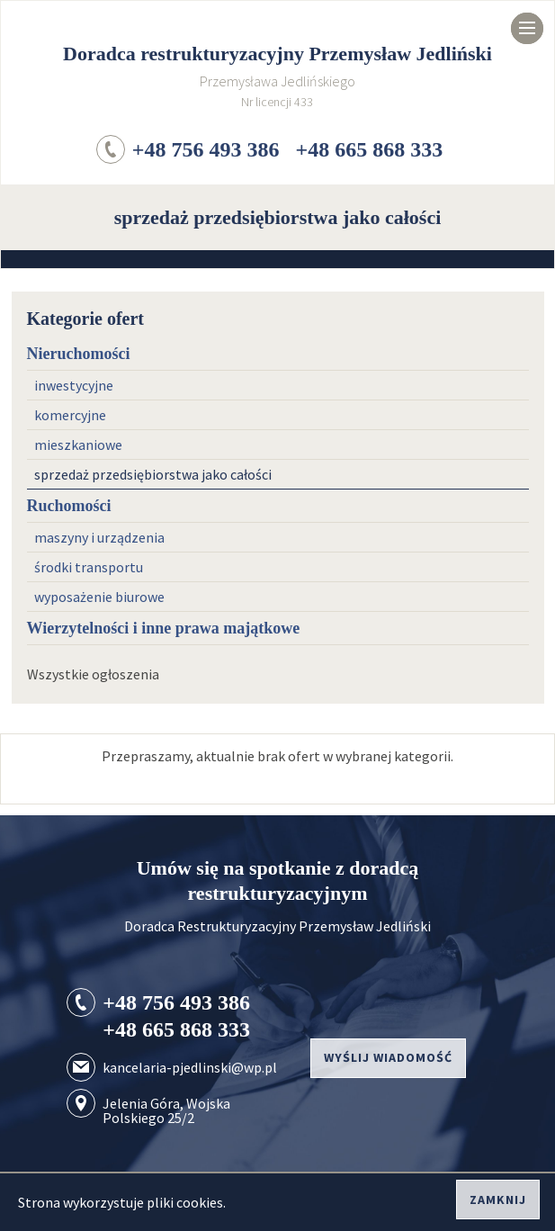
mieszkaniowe (78, 445)
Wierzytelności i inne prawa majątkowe (163, 628)
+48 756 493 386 (206, 149)
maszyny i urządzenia (99, 537)
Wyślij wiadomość (388, 1057)
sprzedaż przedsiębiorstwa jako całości (153, 474)
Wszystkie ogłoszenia (93, 674)
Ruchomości (69, 506)
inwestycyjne (73, 385)
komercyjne (70, 415)
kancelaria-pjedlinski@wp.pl (190, 1067)
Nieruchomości (78, 354)
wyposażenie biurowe (99, 597)
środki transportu (88, 567)
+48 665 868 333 (369, 149)
